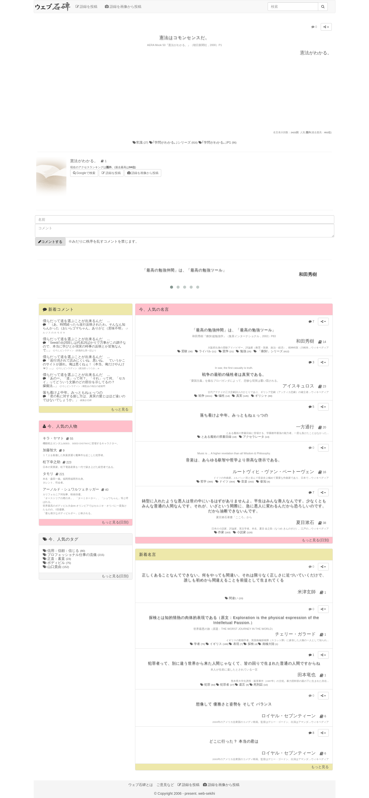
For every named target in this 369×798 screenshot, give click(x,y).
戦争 (203, 395)
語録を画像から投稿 (123, 7)
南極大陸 (268, 644)
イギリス (217, 644)
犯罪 (208, 684)
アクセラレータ (254, 436)
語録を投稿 (86, 7)
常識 (141, 142)
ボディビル (57, 563)
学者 (198, 644)
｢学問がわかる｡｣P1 (217, 142)
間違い (234, 598)
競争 (226, 351)
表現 (236, 644)
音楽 (245, 481)
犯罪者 (225, 684)
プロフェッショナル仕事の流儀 (73, 555)
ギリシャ (262, 395)
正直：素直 (57, 559)
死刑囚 (259, 684)
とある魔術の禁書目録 (217, 436)
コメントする (50, 242)
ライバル (206, 351)
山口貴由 (56, 567)
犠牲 (222, 395)
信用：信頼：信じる (64, 551)
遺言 (242, 684)
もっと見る (120, 409)
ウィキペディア (320, 347)
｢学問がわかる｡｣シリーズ (174, 142)
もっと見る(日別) (115, 522)
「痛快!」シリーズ (272, 351)
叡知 (263, 481)
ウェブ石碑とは (140, 785)
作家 (222, 532)
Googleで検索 (84, 172)
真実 (240, 395)
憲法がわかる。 (89, 161)
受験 (185, 351)
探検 (250, 644)
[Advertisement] (184, 93)
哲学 (205, 481)
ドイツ (225, 481)
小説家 (243, 532)
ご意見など (165, 785)
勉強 (244, 351)
